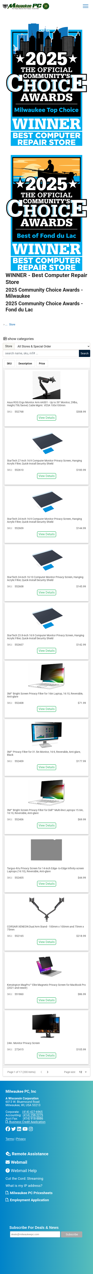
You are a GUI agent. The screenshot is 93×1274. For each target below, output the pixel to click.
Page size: (70, 1072)
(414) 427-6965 (32, 1112)
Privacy (21, 1139)
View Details (47, 418)
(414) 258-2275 (33, 1115)
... (6, 324)
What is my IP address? (24, 1185)
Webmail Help (21, 1170)
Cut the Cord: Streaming (24, 1178)
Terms (10, 1139)
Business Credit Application (25, 1122)
